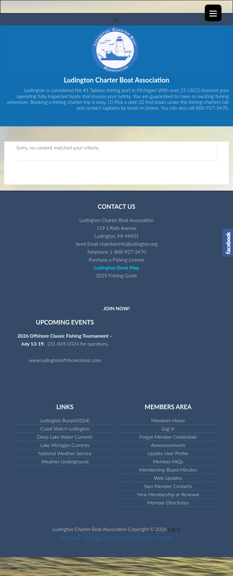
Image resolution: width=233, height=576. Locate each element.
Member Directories (168, 502)
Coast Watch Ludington (64, 428)
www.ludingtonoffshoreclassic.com (65, 360)
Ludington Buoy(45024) (64, 420)
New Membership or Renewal (168, 494)
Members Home (168, 420)
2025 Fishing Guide (116, 275)
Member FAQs (168, 461)
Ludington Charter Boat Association (116, 50)
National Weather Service (64, 453)
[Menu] (213, 13)
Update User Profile (168, 453)
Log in (168, 428)
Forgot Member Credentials (168, 437)
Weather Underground (64, 461)
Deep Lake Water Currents (65, 437)
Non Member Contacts (168, 486)
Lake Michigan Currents (64, 445)
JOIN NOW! (116, 308)
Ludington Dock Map (116, 267)
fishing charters (205, 102)
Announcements (168, 445)
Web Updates (168, 478)
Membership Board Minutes (168, 469)
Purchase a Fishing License (116, 259)
